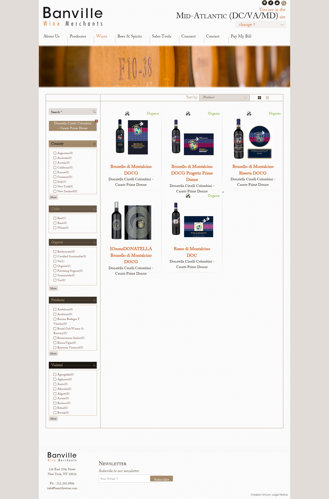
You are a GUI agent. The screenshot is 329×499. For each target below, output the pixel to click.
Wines (101, 36)
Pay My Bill (241, 36)
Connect (188, 36)
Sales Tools (161, 36)
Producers (78, 36)
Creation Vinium (261, 494)
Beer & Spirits (129, 36)
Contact (213, 36)
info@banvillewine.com (62, 488)
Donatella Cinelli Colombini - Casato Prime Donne (75, 126)
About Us (51, 36)
